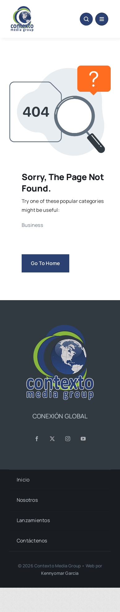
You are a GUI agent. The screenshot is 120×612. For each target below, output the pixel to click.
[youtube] (83, 439)
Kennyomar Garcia (60, 573)
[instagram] (68, 439)
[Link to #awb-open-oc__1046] (86, 19)
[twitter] (52, 439)
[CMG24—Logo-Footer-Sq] (60, 327)
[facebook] (37, 439)
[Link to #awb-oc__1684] (101, 19)
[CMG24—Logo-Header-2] (33, 8)
